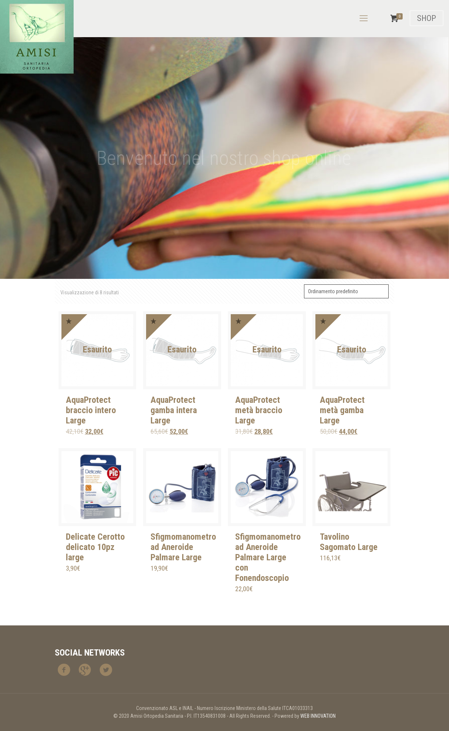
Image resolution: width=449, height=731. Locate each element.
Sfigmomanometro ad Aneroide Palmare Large (183, 547)
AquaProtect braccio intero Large (91, 410)
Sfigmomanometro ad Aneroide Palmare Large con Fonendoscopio (268, 557)
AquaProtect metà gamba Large (342, 410)
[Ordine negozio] (346, 291)
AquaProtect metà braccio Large (258, 410)
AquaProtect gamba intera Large (174, 410)
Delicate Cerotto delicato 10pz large (95, 547)
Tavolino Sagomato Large (349, 542)
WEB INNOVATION (318, 716)
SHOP (426, 18)
